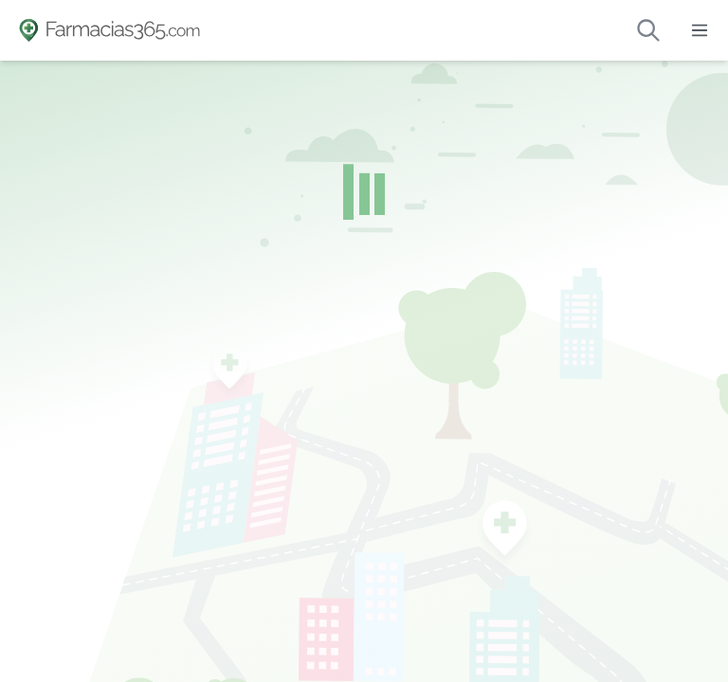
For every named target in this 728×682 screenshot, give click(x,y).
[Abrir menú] (699, 30)
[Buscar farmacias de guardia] (648, 30)
